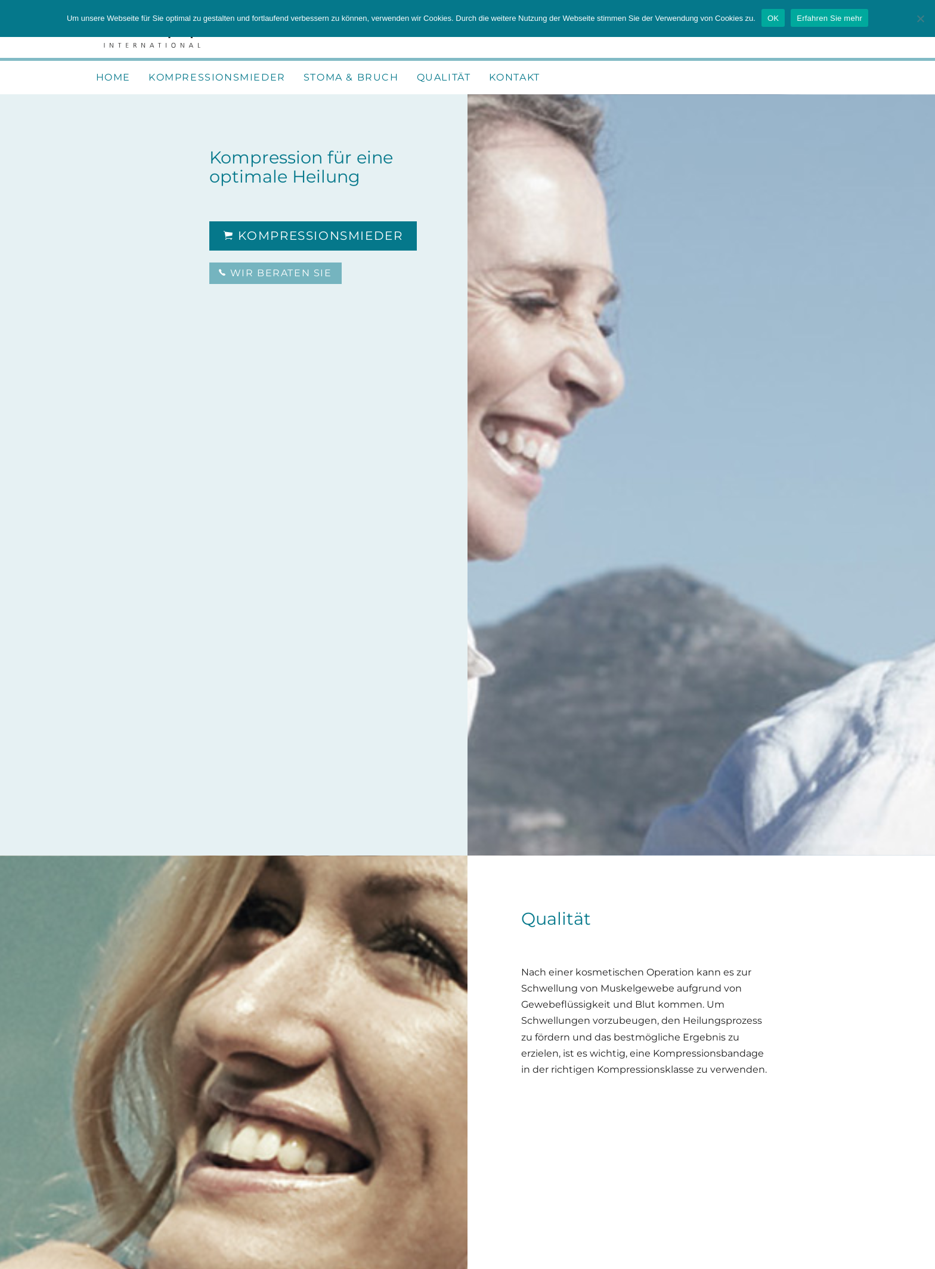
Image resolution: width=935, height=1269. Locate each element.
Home (113, 77)
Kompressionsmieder (217, 77)
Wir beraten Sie (275, 273)
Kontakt (514, 77)
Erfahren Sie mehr (829, 18)
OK (773, 18)
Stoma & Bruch (351, 77)
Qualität (444, 77)
